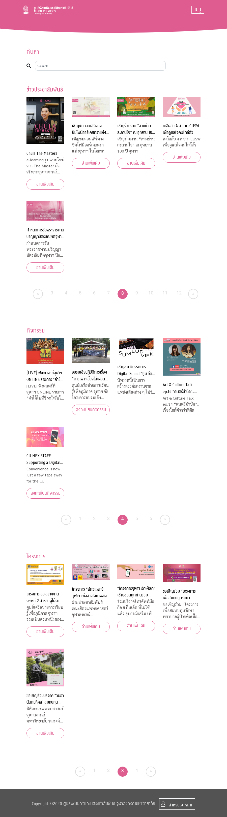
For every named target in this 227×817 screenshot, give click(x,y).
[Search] (100, 66)
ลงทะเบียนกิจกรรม (91, 410)
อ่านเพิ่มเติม (45, 184)
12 (179, 292)
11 (165, 292)
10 (151, 292)
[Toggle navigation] (197, 10)
